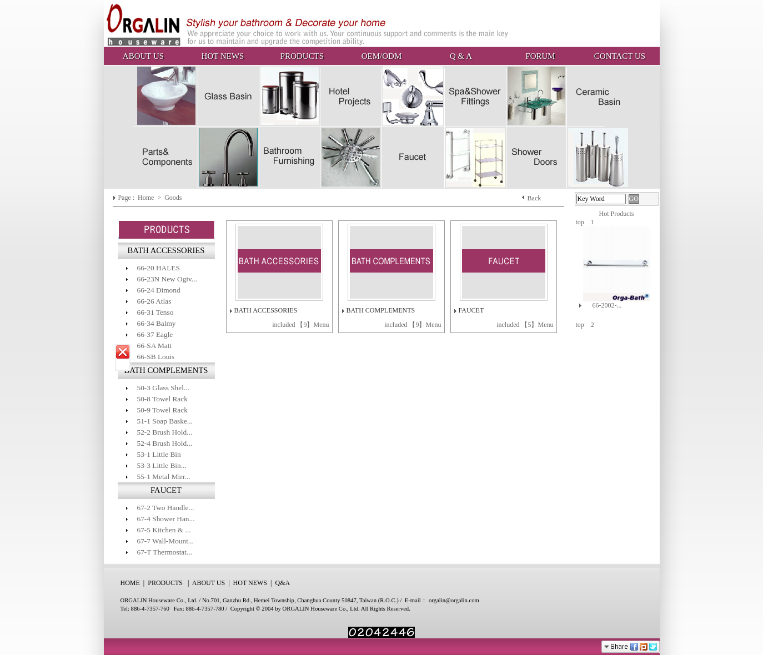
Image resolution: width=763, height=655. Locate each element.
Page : (127, 197)
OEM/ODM (382, 56)
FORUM (540, 56)
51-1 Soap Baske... (165, 421)
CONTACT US (619, 56)
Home (146, 197)
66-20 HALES (158, 268)
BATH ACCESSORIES (266, 310)
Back (534, 198)
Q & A (461, 56)
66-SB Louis (156, 356)
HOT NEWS (223, 56)
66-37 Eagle (155, 334)
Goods (173, 197)
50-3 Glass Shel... (163, 388)
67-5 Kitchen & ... (164, 530)
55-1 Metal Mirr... (163, 476)
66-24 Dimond (158, 290)
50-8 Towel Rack (162, 399)
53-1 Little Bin (159, 454)
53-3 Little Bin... (162, 465)
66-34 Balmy (156, 323)
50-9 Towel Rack (162, 410)
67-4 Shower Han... (166, 519)
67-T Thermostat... (164, 552)
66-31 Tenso (155, 312)
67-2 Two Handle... (165, 507)
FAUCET (471, 310)
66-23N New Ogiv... (167, 279)
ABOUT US (143, 56)
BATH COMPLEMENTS (381, 310)
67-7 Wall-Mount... (165, 541)
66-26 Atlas (154, 301)
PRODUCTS (302, 56)
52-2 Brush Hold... (165, 432)
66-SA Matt (154, 345)
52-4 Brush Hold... (165, 443)
